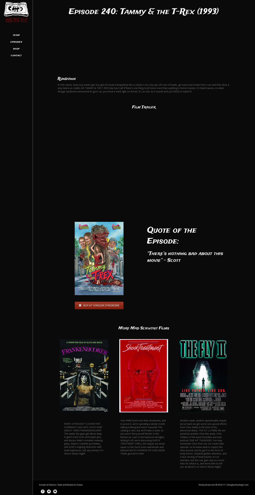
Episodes (16, 42)
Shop (16, 49)
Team (16, 35)
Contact (16, 55)
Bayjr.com (243, 484)
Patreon (52, 484)
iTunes (79, 484)
